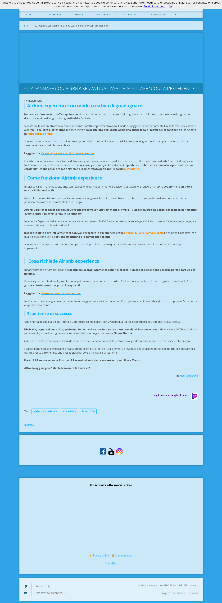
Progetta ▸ (54, 16)
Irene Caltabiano (188, 378)
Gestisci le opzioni (154, 6)
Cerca (194, 9)
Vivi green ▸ (103, 16)
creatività (69, 413)
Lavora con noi (124, 557)
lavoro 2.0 (88, 413)
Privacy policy (101, 557)
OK (170, 6)
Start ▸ (30, 16)
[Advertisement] (111, 59)
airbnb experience (45, 413)
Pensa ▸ (78, 16)
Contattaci (111, 565)
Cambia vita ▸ (158, 16)
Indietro (29, 427)
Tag (26, 413)
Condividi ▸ (130, 16)
